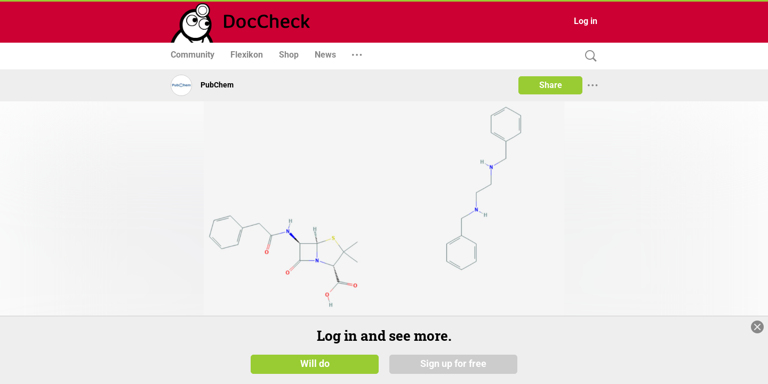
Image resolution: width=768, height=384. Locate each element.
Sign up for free (453, 367)
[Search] (588, 56)
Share (550, 85)
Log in (585, 21)
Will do (315, 367)
